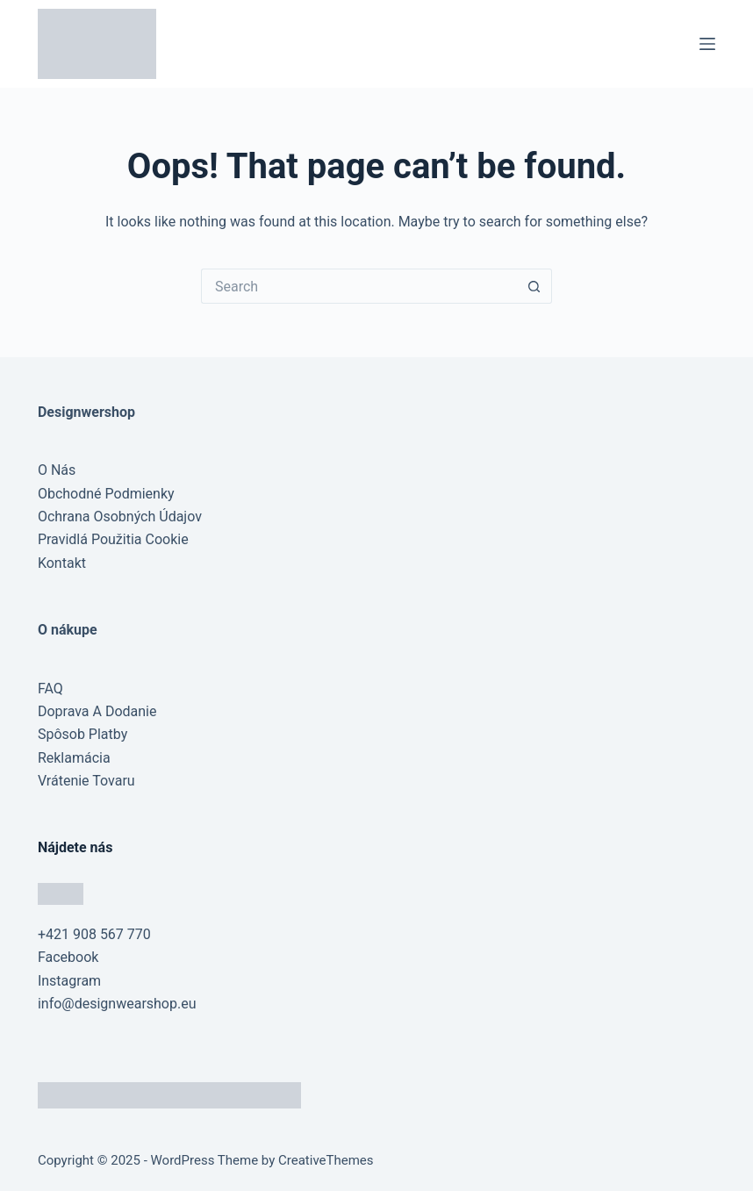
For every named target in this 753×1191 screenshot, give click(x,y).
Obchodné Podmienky (106, 493)
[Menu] (707, 44)
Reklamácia (74, 758)
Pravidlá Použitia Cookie (113, 539)
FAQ (50, 688)
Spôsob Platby (82, 734)
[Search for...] (359, 286)
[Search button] (534, 286)
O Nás (56, 470)
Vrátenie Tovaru (86, 780)
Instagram (69, 980)
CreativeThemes (326, 1160)
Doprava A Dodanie (97, 711)
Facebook (68, 957)
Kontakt (62, 563)
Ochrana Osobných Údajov (120, 516)
